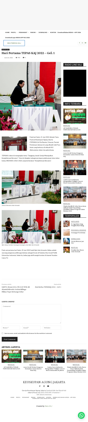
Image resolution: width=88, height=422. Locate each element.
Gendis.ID (67, 252)
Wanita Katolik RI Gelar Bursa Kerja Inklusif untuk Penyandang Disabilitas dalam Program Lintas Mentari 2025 (74, 206)
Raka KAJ (48, 406)
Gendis (51, 412)
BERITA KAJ (6, 49)
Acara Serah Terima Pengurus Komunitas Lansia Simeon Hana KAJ (74, 153)
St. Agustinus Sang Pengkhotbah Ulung (77, 223)
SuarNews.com (40, 412)
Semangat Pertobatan (78, 231)
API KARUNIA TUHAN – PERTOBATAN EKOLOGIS (71, 129)
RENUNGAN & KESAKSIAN (78, 228)
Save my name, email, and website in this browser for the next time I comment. (28, 333)
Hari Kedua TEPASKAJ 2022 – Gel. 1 (48, 287)
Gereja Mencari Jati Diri (77, 240)
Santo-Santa (75, 219)
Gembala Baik (75, 237)
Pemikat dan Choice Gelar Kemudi (77, 249)
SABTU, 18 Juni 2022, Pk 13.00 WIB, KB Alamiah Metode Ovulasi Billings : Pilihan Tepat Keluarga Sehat (16, 289)
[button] (81, 415)
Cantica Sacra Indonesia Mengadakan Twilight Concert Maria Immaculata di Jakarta (73, 179)
